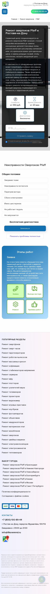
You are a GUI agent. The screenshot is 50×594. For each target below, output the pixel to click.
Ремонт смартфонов (11, 344)
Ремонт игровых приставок (13, 393)
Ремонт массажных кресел (13, 358)
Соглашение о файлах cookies (15, 473)
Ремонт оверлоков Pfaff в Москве (17, 461)
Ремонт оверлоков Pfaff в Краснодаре (19, 443)
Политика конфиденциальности (15, 470)
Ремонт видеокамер (10, 390)
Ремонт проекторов (10, 386)
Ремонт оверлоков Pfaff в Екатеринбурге (20, 454)
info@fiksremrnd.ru (11, 509)
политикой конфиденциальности (20, 143)
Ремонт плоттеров (10, 376)
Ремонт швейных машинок (13, 421)
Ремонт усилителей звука (13, 379)
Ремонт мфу (7, 372)
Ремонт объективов (10, 403)
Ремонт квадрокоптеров (12, 407)
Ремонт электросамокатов (13, 428)
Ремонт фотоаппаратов (12, 400)
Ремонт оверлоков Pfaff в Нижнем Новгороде (23, 447)
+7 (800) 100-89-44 (39, 11)
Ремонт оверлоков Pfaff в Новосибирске (20, 450)
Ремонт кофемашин (10, 362)
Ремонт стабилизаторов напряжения (18, 365)
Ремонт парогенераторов (13, 351)
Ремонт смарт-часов (11, 348)
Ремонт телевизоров (11, 383)
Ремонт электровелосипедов (14, 424)
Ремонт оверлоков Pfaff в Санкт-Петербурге (22, 464)
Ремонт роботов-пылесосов (14, 355)
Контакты (7, 492)
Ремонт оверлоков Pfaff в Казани (17, 457)
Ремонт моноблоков (10, 414)
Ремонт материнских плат (13, 410)
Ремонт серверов (9, 369)
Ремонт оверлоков (10, 417)
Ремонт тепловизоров (11, 431)
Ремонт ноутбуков (9, 397)
